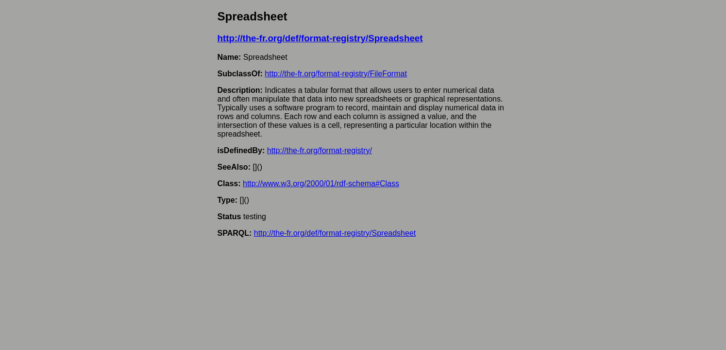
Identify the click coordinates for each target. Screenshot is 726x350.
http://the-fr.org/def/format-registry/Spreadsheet (320, 38)
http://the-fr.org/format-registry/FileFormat (336, 74)
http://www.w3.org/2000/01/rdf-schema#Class (321, 183)
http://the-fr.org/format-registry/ (319, 150)
